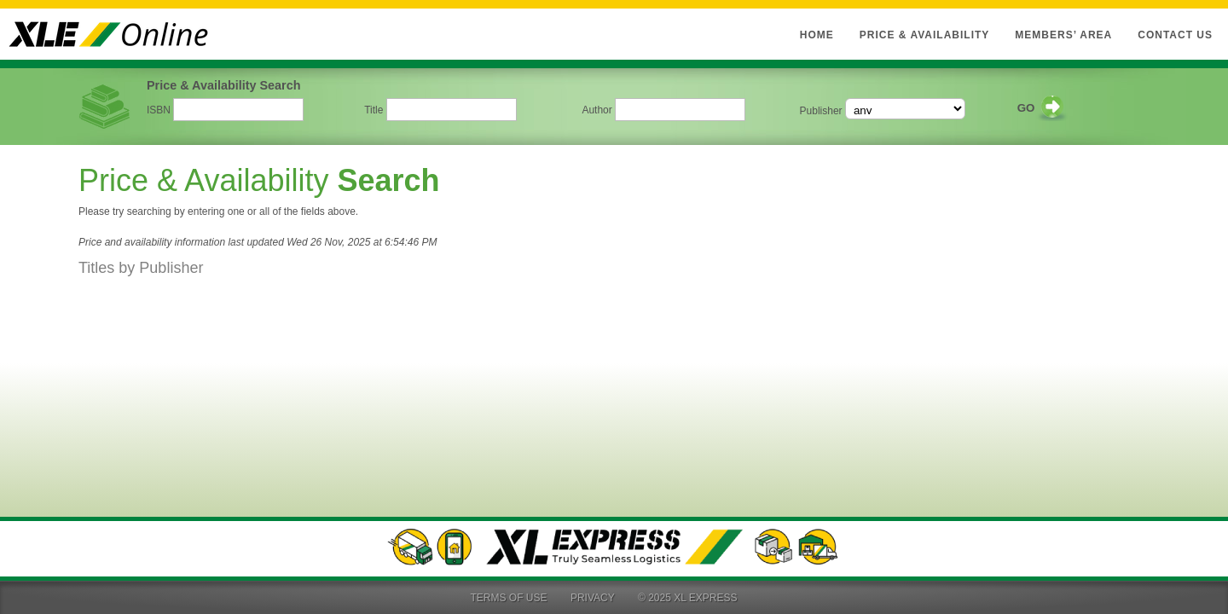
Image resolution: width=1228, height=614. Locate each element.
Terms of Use (509, 598)
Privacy (593, 598)
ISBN (159, 110)
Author (596, 110)
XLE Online (119, 34)
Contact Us (1175, 35)
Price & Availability (924, 35)
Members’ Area (1063, 35)
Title (373, 110)
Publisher (821, 111)
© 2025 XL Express (687, 598)
